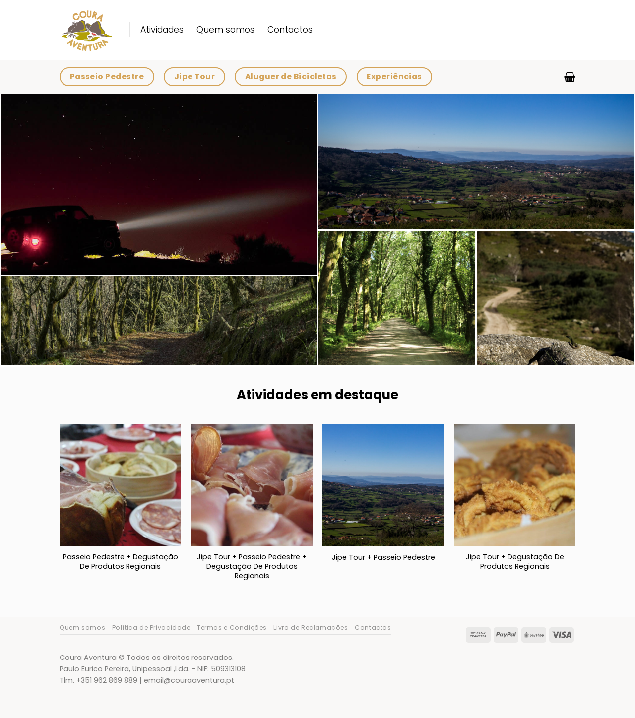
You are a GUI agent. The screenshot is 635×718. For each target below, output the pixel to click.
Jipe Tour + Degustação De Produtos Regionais (515, 561)
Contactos (290, 30)
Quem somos (225, 30)
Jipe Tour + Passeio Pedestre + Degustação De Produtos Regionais (252, 566)
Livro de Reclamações (310, 627)
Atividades (162, 30)
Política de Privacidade (151, 627)
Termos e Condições (232, 627)
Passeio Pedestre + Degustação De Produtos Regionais (120, 561)
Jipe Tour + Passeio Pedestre (383, 557)
